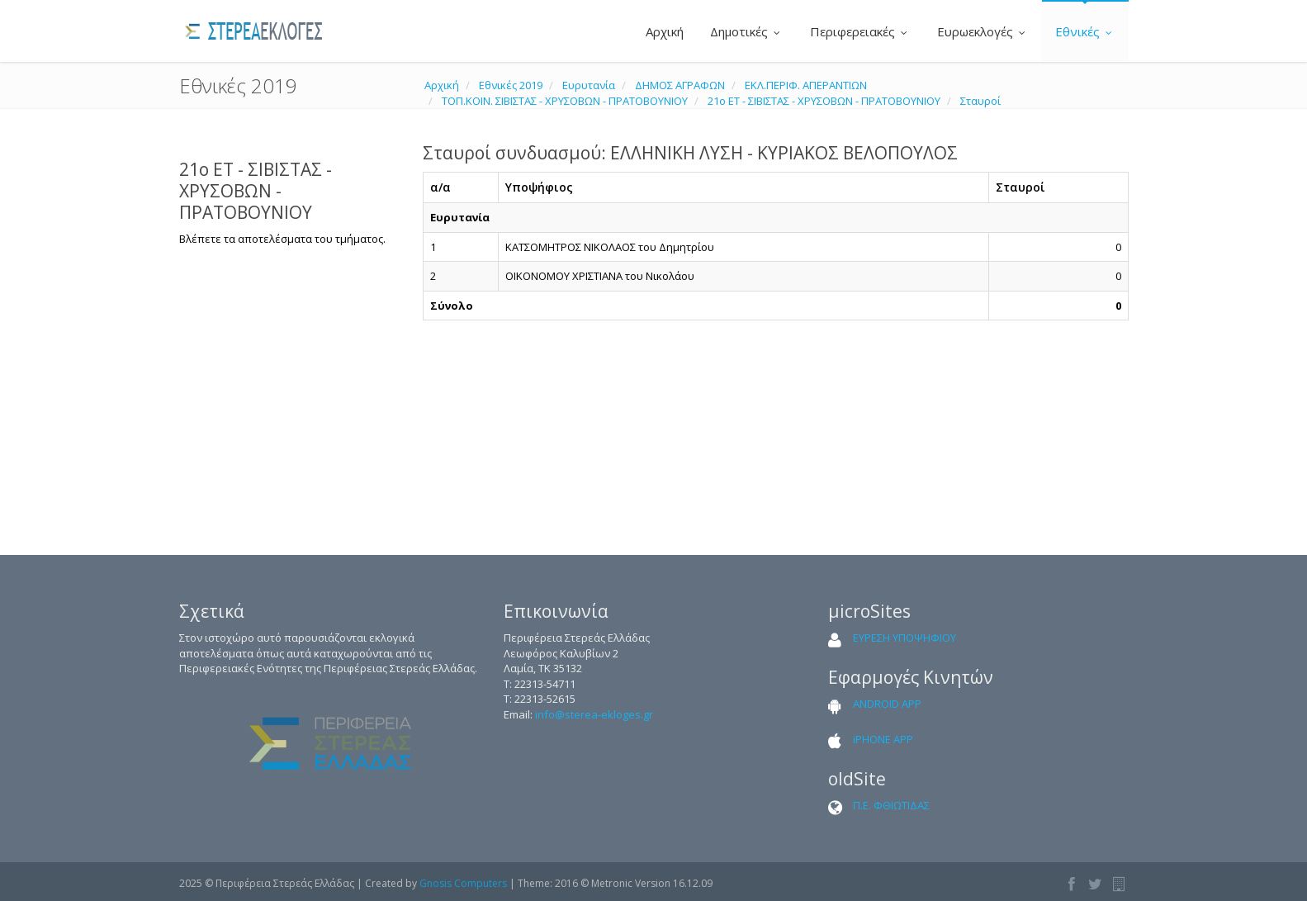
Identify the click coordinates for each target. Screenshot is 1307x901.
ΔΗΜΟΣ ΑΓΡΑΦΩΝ (680, 85)
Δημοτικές (747, 31)
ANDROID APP (887, 703)
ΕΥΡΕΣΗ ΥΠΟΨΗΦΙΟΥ (904, 637)
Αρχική (663, 31)
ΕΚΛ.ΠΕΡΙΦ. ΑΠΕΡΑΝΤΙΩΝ (806, 85)
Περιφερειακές (860, 31)
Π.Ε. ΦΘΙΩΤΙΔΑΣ (891, 805)
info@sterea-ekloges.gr (594, 714)
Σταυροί (980, 100)
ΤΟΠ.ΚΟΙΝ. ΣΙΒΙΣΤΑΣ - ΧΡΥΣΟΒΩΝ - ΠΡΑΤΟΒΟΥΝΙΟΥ (565, 100)
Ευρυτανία (588, 85)
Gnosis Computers (463, 883)
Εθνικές (1085, 31)
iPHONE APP (883, 739)
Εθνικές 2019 (510, 85)
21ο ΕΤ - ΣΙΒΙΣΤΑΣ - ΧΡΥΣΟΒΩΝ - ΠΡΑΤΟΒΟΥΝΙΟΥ (824, 100)
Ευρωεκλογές (983, 31)
